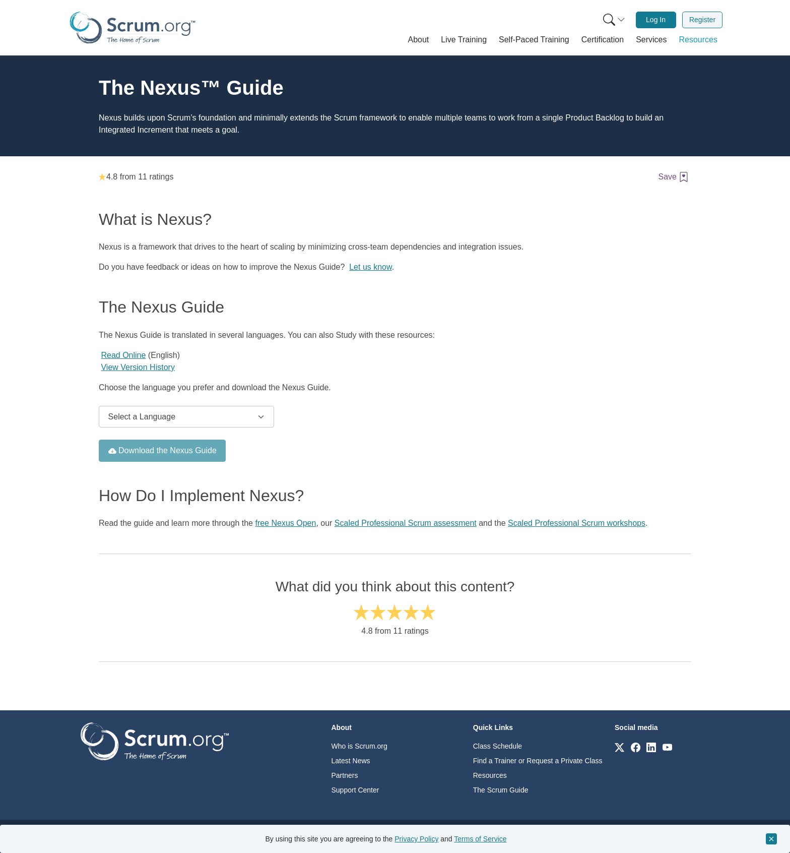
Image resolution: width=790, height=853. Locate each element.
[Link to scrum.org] (619, 747)
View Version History (137, 367)
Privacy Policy (416, 839)
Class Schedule (497, 746)
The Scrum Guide (501, 790)
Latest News (351, 761)
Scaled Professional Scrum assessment (406, 523)
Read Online (123, 355)
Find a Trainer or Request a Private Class (538, 761)
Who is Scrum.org (359, 746)
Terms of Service (480, 839)
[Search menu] (614, 20)
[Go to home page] (155, 741)
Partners (345, 775)
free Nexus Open (285, 523)
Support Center (355, 790)
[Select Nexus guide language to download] (186, 417)
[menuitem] (613, 20)
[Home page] (133, 27)
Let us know (370, 267)
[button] (418, 40)
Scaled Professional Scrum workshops (576, 523)
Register (702, 20)
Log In (656, 20)
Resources (490, 775)
